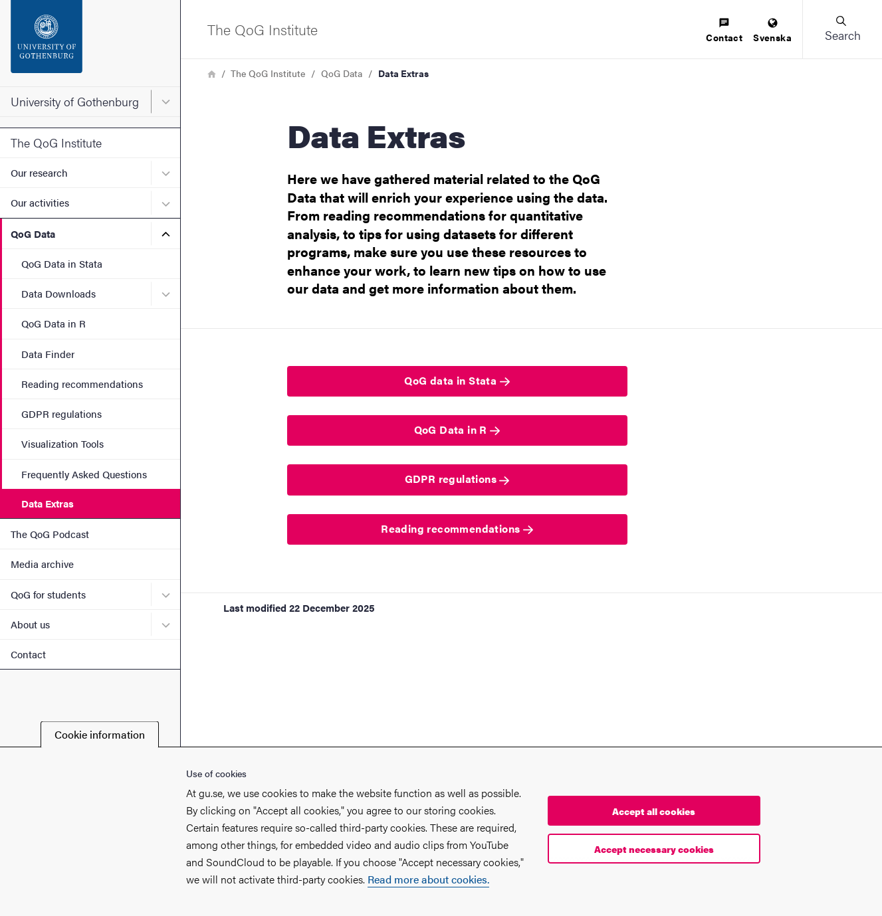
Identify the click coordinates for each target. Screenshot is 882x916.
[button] (842, 29)
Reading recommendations (82, 384)
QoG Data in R (53, 323)
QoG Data (33, 233)
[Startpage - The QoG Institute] (262, 29)
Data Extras (47, 503)
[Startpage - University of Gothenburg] (90, 43)
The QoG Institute (56, 142)
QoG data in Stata (456, 380)
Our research (39, 172)
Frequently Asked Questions (84, 474)
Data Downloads (58, 293)
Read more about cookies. (428, 879)
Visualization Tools (62, 443)
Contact (28, 654)
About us (30, 624)
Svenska (772, 31)
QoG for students (48, 594)
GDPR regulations (61, 413)
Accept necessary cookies (654, 849)
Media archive (42, 564)
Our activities (40, 202)
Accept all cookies (653, 811)
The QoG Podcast (50, 534)
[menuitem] (724, 31)
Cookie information (100, 734)
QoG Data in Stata (61, 263)
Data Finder (47, 354)
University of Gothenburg (75, 101)
